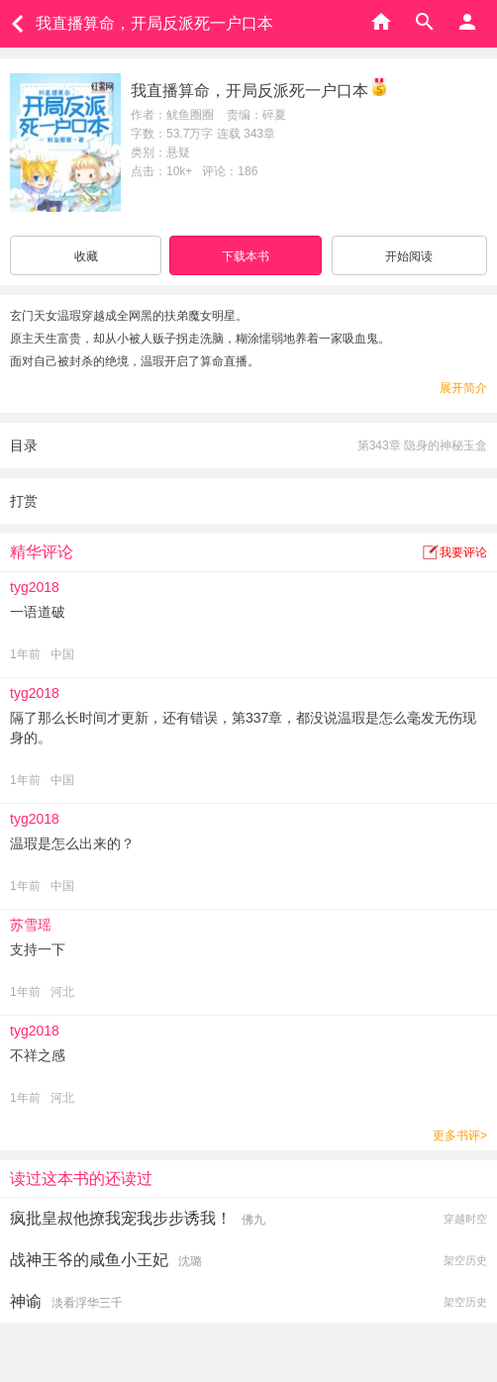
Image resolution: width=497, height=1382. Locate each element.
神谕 (26, 1301)
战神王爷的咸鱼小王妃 (89, 1259)
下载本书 (245, 256)
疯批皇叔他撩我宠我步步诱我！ (121, 1218)
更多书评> (460, 1135)
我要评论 (463, 552)
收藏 (86, 256)
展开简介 (463, 388)
